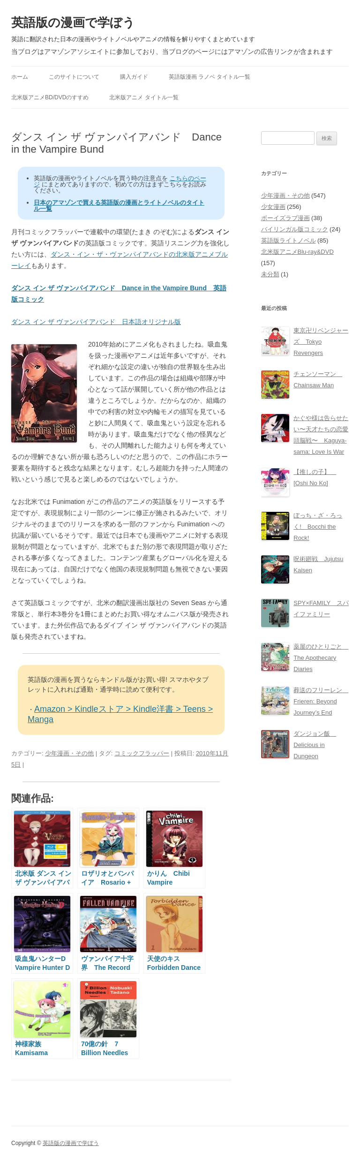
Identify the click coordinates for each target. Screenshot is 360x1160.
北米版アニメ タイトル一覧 (143, 97)
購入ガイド (134, 77)
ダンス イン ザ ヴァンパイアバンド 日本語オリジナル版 (96, 321)
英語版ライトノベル (288, 240)
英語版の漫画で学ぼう (73, 22)
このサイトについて (74, 77)
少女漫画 (273, 206)
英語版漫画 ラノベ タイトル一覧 (210, 77)
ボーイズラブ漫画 (285, 218)
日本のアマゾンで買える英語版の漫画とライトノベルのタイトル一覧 (119, 205)
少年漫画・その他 (69, 753)
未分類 (270, 274)
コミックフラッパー (141, 753)
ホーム (19, 77)
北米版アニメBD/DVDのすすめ (50, 97)
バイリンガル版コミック (294, 229)
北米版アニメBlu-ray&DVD (297, 251)
